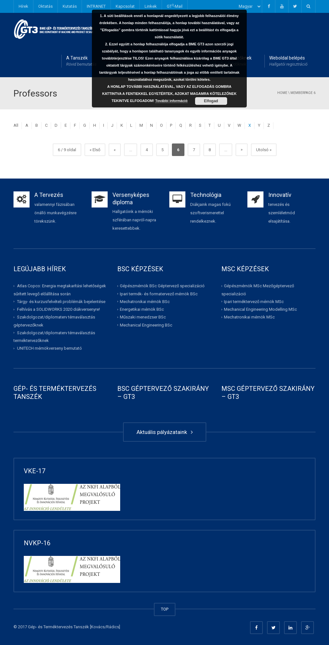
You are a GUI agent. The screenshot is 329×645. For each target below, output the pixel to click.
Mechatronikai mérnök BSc (145, 301)
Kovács (98, 626)
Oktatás (45, 6)
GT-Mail (174, 6)
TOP (164, 609)
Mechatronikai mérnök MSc (249, 317)
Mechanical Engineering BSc (146, 324)
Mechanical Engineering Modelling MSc (260, 309)
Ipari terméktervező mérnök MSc (254, 301)
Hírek (23, 6)
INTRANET (96, 6)
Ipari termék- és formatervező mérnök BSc (159, 293)
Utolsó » (263, 149)
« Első (95, 149)
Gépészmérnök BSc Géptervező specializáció (162, 285)
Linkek (151, 6)
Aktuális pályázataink (165, 432)
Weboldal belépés (288, 61)
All (15, 125)
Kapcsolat (125, 6)
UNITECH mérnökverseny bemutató (49, 348)
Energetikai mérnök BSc (142, 309)
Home (282, 93)
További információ (171, 101)
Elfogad (211, 101)
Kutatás (70, 6)
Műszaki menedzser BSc (143, 317)
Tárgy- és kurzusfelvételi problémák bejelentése (61, 301)
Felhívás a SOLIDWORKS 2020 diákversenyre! (58, 309)
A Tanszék (81, 61)
